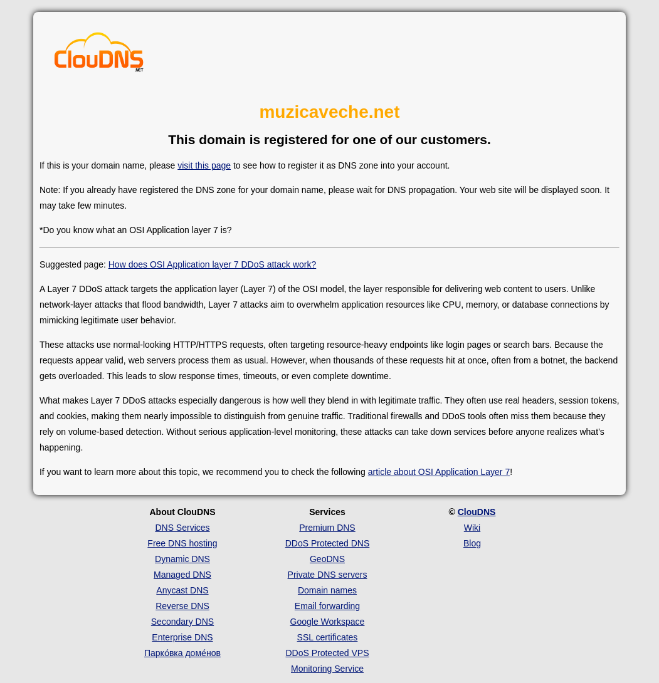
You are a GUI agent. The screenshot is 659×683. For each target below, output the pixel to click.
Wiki (472, 528)
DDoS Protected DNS (327, 543)
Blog (472, 543)
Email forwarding (327, 606)
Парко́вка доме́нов (182, 653)
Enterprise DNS (182, 637)
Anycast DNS (182, 590)
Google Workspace (327, 622)
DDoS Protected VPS (327, 653)
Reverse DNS (182, 606)
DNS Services (182, 528)
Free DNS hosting (182, 543)
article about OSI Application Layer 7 (439, 472)
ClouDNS (477, 512)
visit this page (204, 165)
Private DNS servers (327, 575)
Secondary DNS (182, 622)
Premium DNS (327, 528)
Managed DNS (182, 575)
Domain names (327, 590)
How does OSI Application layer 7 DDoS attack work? (212, 264)
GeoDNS (327, 559)
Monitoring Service (327, 669)
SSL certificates (327, 637)
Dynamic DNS (182, 559)
